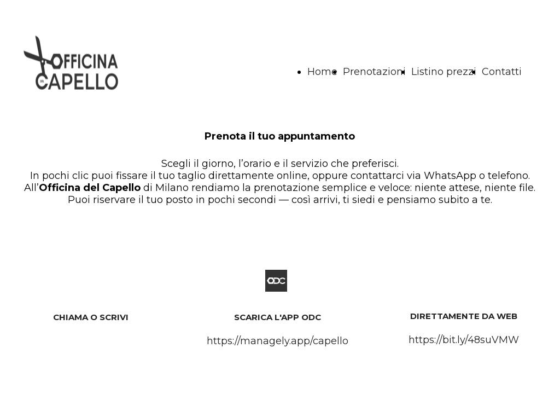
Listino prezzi (443, 72)
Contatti (502, 72)
